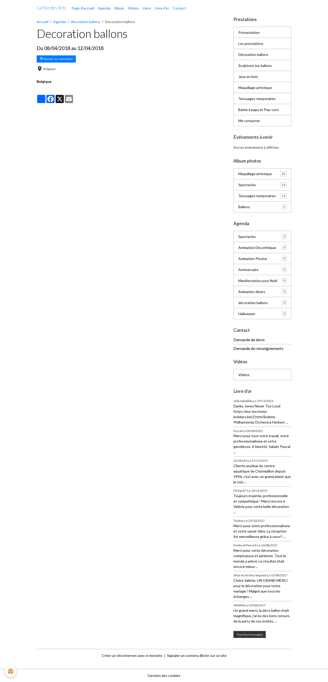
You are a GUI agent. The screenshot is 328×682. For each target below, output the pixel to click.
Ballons (262, 206)
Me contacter (249, 120)
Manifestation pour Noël (262, 280)
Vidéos (133, 8)
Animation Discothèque (262, 247)
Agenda (104, 8)
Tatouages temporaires (257, 98)
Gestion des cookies (164, 675)
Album (119, 8)
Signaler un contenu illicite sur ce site (197, 655)
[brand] (51, 8)
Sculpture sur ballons (255, 65)
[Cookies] (11, 671)
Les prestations (250, 43)
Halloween (262, 313)
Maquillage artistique (255, 87)
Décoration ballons (253, 54)
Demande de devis (249, 339)
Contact (179, 8)
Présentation (249, 32)
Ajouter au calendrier (56, 59)
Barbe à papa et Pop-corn (258, 109)
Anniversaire (262, 269)
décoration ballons (85, 21)
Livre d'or (162, 8)
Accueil (42, 21)
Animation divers (262, 291)
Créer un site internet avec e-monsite (132, 655)
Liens (147, 8)
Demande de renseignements (258, 348)
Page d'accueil (82, 8)
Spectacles (262, 184)
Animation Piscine (262, 258)
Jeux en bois (248, 76)
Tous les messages (250, 634)
